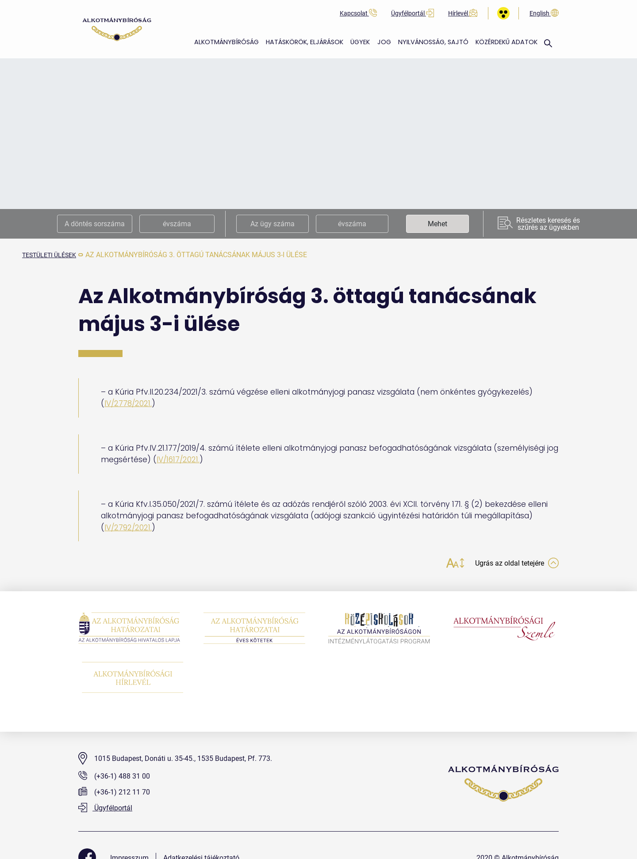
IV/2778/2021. (128, 403)
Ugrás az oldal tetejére (512, 564)
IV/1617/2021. (179, 459)
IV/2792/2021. (128, 527)
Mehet (437, 224)
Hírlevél (462, 13)
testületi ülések (53, 255)
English (544, 13)
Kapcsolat (358, 13)
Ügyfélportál (412, 13)
